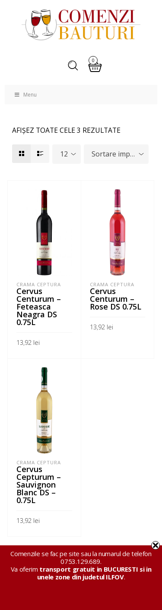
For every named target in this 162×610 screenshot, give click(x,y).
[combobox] (66, 154)
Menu (25, 94)
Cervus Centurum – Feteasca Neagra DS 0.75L (38, 306)
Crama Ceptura (38, 284)
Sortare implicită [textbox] (118, 154)
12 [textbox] (64, 154)
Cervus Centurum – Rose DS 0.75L (115, 299)
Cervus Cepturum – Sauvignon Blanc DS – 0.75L (38, 484)
